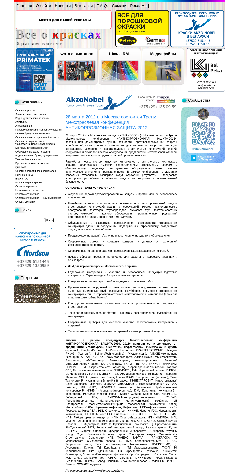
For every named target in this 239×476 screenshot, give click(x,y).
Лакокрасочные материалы (30, 114)
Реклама (138, 5)
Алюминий (21, 122)
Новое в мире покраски (28, 182)
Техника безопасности (27, 159)
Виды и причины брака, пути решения (36, 155)
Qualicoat (20, 167)
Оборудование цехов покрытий (33, 151)
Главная (24, 5)
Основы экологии (25, 201)
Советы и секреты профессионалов (35, 171)
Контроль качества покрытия (31, 147)
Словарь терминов (26, 186)
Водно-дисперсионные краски (32, 118)
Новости (63, 5)
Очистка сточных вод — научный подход (38, 197)
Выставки (84, 5)
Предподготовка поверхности (31, 163)
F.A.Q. (102, 5)
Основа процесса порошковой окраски (37, 137)
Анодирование (23, 125)
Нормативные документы (29, 190)
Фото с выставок (76, 54)
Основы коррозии (25, 110)
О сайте (43, 5)
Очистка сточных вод (27, 194)
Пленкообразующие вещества (32, 133)
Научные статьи (24, 174)
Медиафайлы (163, 54)
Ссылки (119, 5)
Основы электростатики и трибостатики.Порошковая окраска (35, 142)
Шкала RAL (120, 54)
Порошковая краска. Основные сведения (38, 129)
